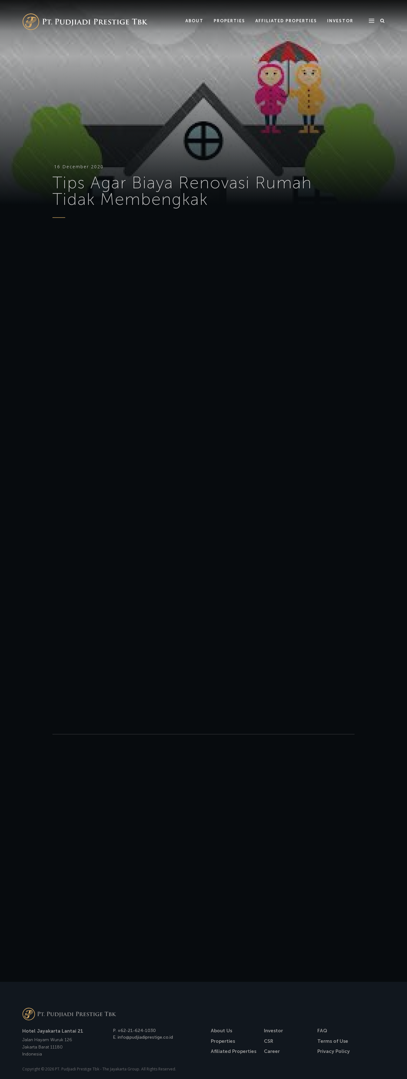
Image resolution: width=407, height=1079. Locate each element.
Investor (273, 1031)
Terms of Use (332, 1041)
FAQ (322, 1031)
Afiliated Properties (233, 1051)
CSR (268, 1041)
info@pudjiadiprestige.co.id (145, 1037)
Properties (223, 1041)
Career (272, 1051)
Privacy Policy (333, 1051)
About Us (221, 1031)
